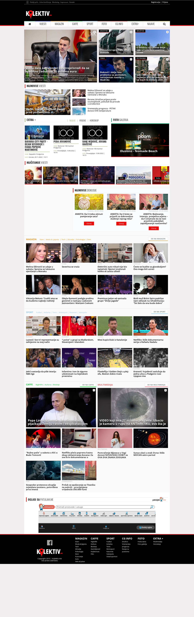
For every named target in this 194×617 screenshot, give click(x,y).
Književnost (95, 574)
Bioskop (56, 407)
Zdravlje (70, 261)
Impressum (64, 2)
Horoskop (157, 566)
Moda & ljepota (81, 566)
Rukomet (73, 334)
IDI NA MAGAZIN (158, 261)
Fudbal (39, 334)
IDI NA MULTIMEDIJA (156, 407)
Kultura (48, 407)
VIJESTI (42, 24)
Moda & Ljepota (52, 261)
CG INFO (119, 24)
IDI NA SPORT (159, 334)
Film (92, 576)
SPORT (90, 24)
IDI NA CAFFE (88, 407)
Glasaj (89, 234)
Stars (42, 261)
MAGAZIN (59, 24)
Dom (89, 261)
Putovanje (79, 578)
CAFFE (75, 24)
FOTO (104, 24)
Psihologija (80, 261)
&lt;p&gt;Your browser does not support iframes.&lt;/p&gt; (97, 540)
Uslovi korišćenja (45, 2)
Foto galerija (142, 566)
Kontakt (72, 2)
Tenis (54, 334)
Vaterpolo (83, 334)
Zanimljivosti (95, 571)
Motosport (63, 334)
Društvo (125, 564)
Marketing (55, 2)
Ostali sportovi (111, 578)
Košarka (47, 334)
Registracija (155, 2)
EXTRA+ (135, 24)
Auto (77, 581)
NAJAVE (151, 24)
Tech (63, 261)
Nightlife (39, 407)
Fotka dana (142, 564)
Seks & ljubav (80, 583)
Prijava (165, 2)
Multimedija (157, 564)
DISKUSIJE (86, 201)
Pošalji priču (34, 2)
